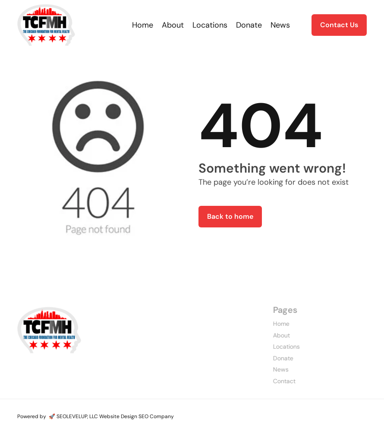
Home (273, 324)
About (273, 335)
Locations (278, 346)
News (272, 369)
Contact (276, 381)
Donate (275, 358)
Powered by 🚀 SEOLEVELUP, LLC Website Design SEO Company (95, 416)
